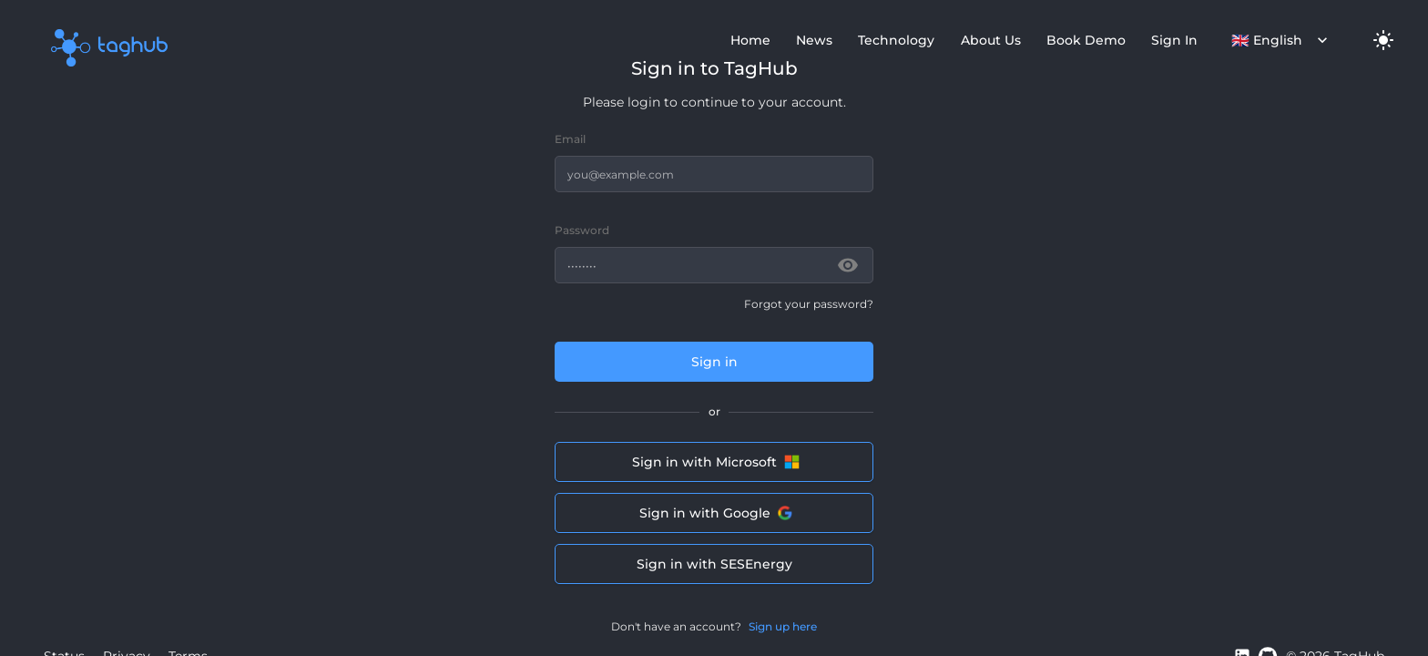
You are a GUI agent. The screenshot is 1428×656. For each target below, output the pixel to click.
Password (582, 230)
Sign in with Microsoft (714, 462)
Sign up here (783, 626)
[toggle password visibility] (847, 265)
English (1279, 40)
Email (570, 139)
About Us (991, 40)
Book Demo (1086, 40)
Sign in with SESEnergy (714, 564)
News (814, 40)
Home (750, 40)
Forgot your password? (808, 304)
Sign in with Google (714, 513)
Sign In (1174, 40)
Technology (896, 40)
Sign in (714, 362)
